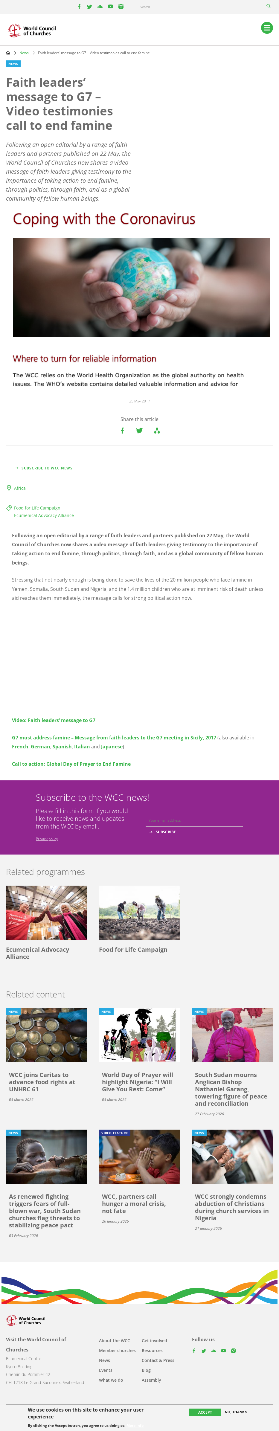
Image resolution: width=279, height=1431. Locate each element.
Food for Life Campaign (37, 508)
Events (105, 1370)
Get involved (154, 1340)
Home (8, 53)
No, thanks (236, 1412)
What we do (111, 1380)
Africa (20, 488)
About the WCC (114, 1340)
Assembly (151, 1380)
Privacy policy (47, 838)
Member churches (117, 1350)
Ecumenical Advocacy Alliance (44, 515)
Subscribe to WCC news (47, 468)
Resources (152, 1350)
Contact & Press (158, 1360)
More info (135, 1426)
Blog (146, 1370)
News (24, 52)
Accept (205, 1412)
